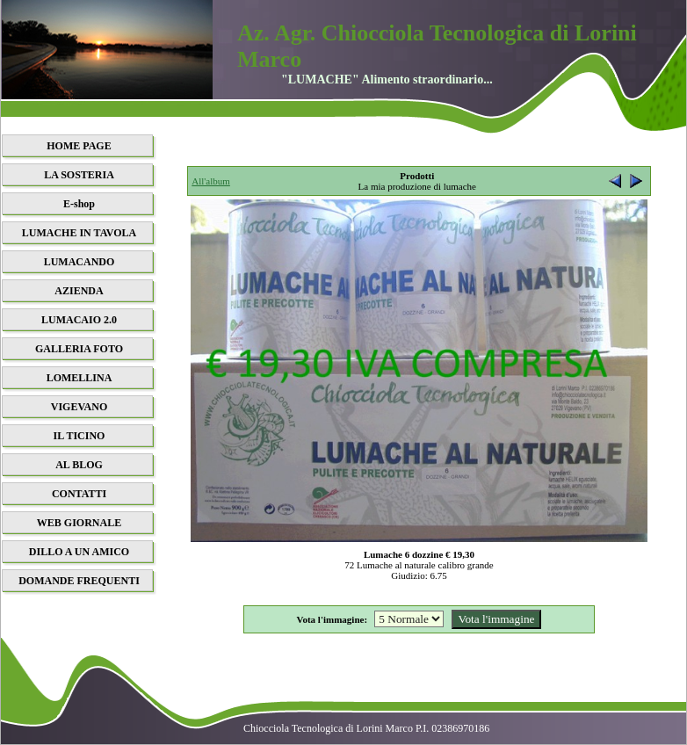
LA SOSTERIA (79, 175)
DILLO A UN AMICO (79, 552)
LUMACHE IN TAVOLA (79, 233)
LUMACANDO (79, 262)
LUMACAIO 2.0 (79, 320)
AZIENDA (78, 291)
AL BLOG (79, 465)
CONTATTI (79, 494)
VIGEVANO (79, 407)
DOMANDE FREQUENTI (79, 581)
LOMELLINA (79, 378)
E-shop (79, 204)
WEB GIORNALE (79, 523)
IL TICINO (79, 436)
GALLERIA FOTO (79, 349)
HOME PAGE (79, 146)
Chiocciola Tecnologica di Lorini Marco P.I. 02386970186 (366, 728)
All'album (211, 181)
